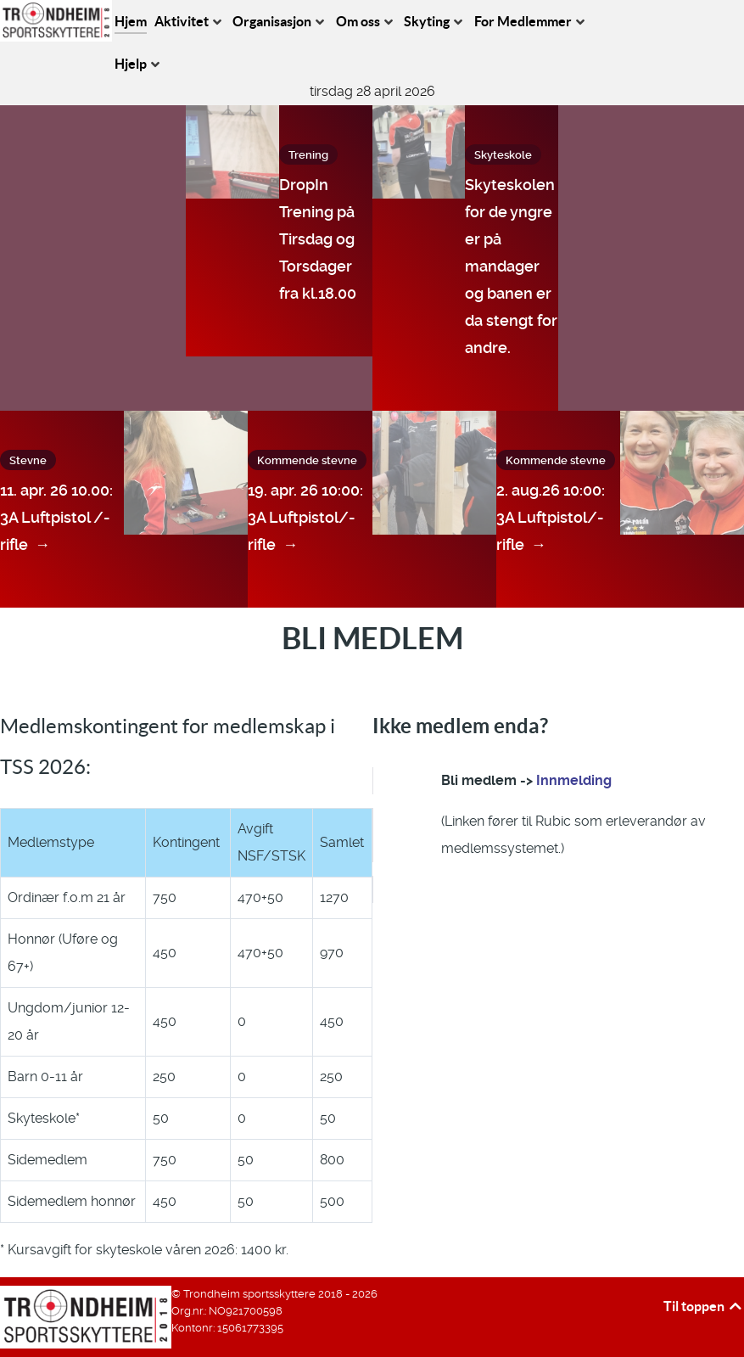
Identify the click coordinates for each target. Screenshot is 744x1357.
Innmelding (574, 780)
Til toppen (703, 1306)
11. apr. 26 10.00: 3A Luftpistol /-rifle (56, 519)
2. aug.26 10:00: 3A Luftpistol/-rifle (550, 519)
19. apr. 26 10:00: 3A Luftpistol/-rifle (305, 519)
